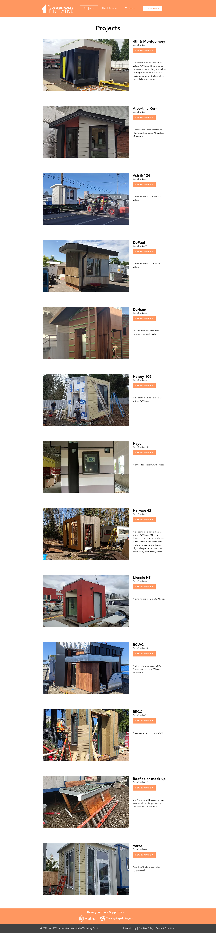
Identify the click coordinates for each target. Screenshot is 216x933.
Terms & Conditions (166, 928)
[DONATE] (153, 8)
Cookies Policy (146, 928)
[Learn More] (144, 50)
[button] (109, 7)
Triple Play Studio (90, 928)
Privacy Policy (129, 928)
